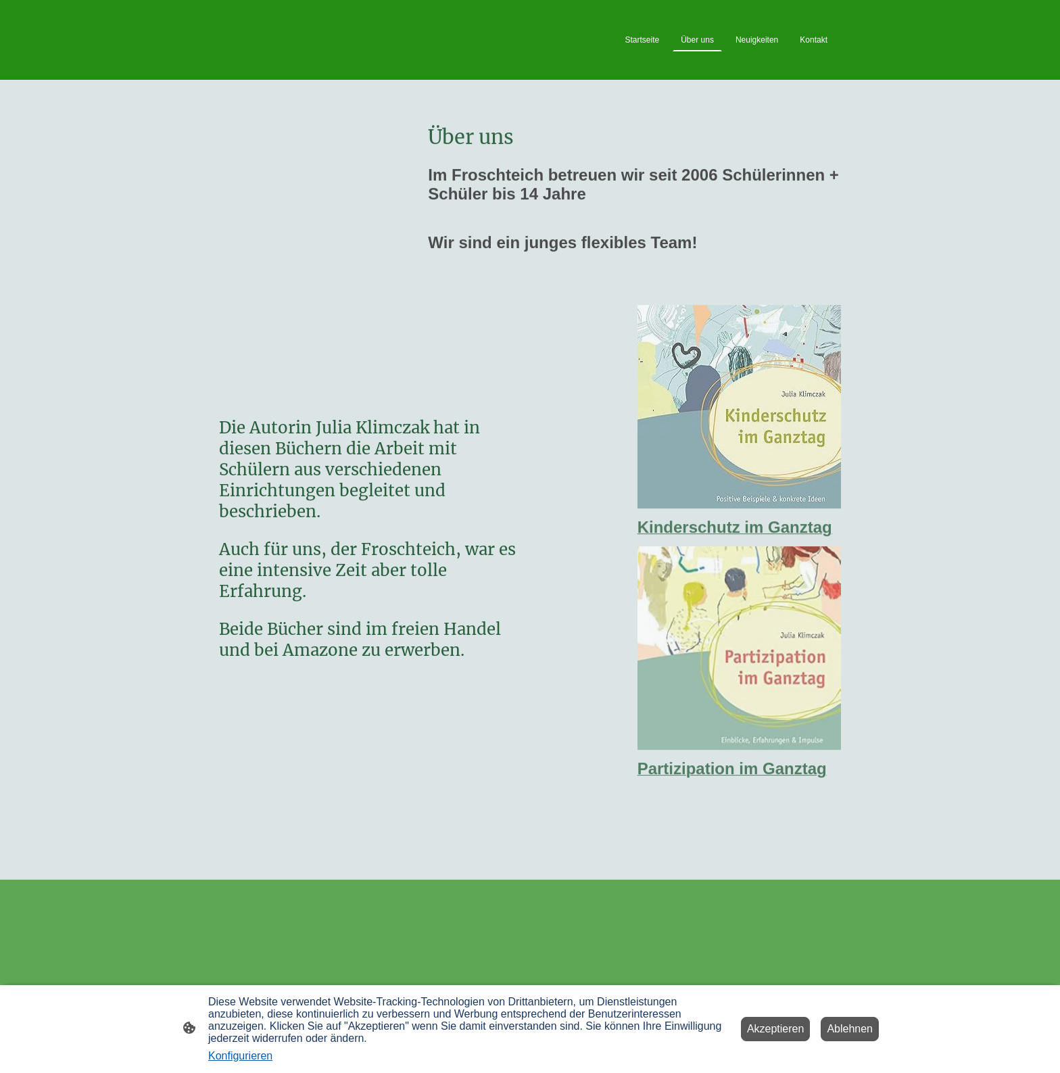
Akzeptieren (775, 1028)
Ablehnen (850, 1028)
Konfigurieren (240, 1056)
